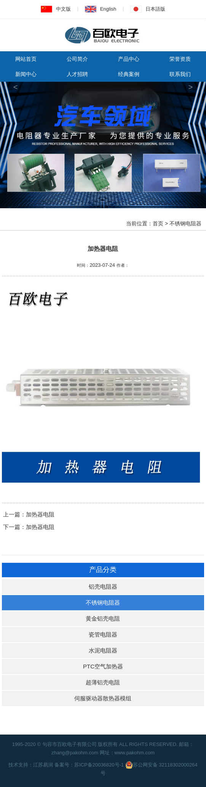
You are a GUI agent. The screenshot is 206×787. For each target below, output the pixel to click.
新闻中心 (26, 74)
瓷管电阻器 (103, 634)
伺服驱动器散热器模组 (102, 698)
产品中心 (128, 59)
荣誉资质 (180, 59)
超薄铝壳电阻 (103, 682)
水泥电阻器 (103, 650)
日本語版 (155, 9)
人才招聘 (77, 74)
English (108, 9)
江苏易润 (43, 765)
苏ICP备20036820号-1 (99, 765)
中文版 (63, 9)
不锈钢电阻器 (103, 602)
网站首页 (26, 59)
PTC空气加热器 (103, 666)
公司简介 (77, 59)
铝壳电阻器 (103, 586)
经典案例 (128, 74)
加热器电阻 (40, 514)
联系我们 (180, 74)
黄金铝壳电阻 (103, 618)
